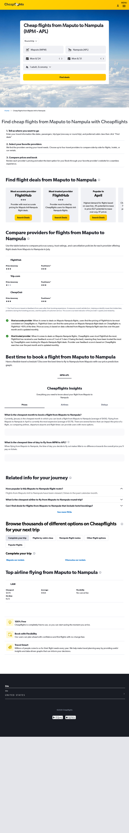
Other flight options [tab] (96, 538)
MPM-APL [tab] (64, 375)
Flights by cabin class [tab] (43, 538)
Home (6, 111)
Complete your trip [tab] (17, 538)
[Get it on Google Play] (58, 718)
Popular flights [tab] (15, 545)
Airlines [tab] (64, 404)
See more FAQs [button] (64, 512)
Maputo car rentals (15, 560)
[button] (42, 58)
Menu (124, 4)
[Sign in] (118, 6)
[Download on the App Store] (70, 718)
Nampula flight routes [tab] (70, 538)
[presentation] (99, 180)
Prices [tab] (24, 404)
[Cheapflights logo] (14, 4)
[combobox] (31, 41)
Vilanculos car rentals (75, 560)
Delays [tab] (104, 404)
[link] (23, 218)
